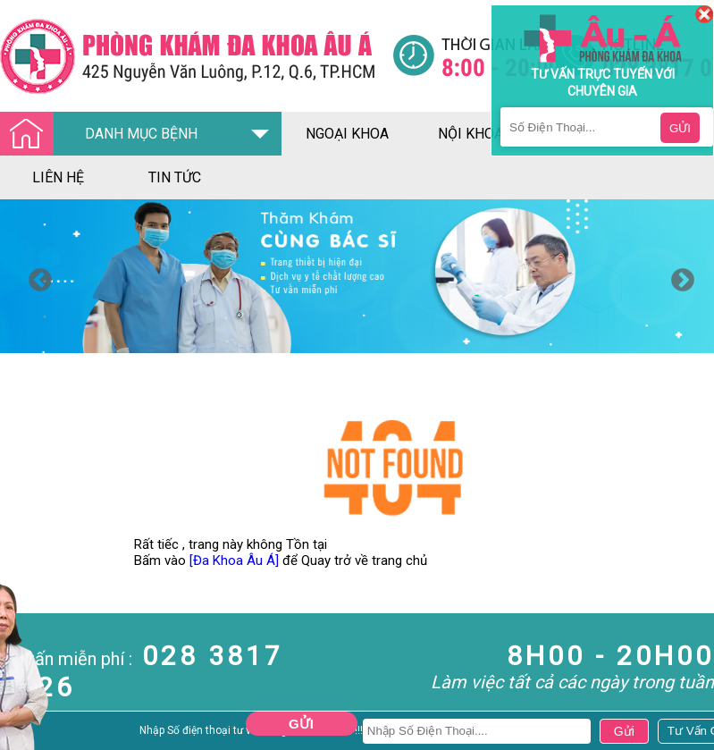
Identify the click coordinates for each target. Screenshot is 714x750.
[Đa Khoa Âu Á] (234, 560)
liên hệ (58, 177)
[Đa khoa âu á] (196, 56)
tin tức (174, 177)
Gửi (301, 723)
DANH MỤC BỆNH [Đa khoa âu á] (103, 134)
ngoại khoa (347, 133)
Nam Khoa (31, 736)
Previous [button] (36, 276)
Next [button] (678, 276)
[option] (357, 276)
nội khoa (470, 133)
